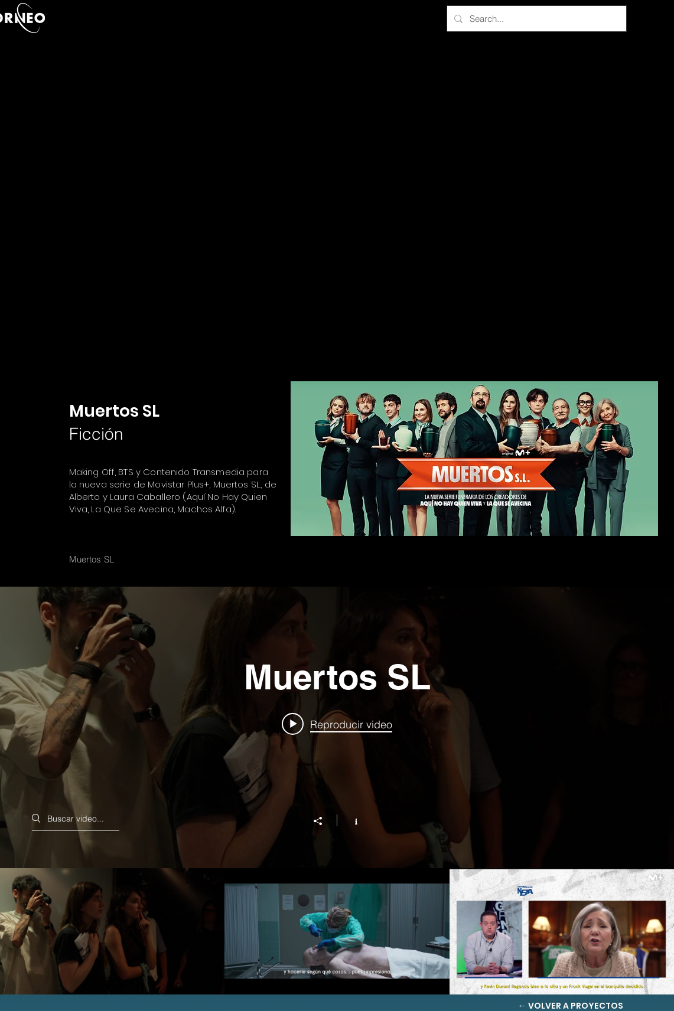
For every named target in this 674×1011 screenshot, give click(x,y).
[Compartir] (324, 821)
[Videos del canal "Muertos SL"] (337, 931)
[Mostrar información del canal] (350, 820)
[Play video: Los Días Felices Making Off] (337, 723)
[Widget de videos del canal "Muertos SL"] (337, 790)
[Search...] (535, 18)
